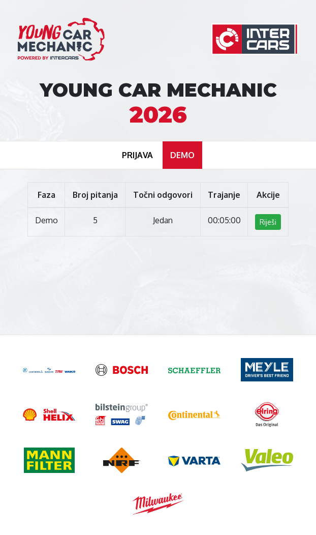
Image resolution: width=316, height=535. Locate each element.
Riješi (268, 222)
